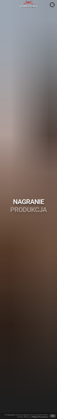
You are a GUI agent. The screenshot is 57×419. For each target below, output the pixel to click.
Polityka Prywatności (40, 417)
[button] (52, 4)
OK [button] (52, 416)
